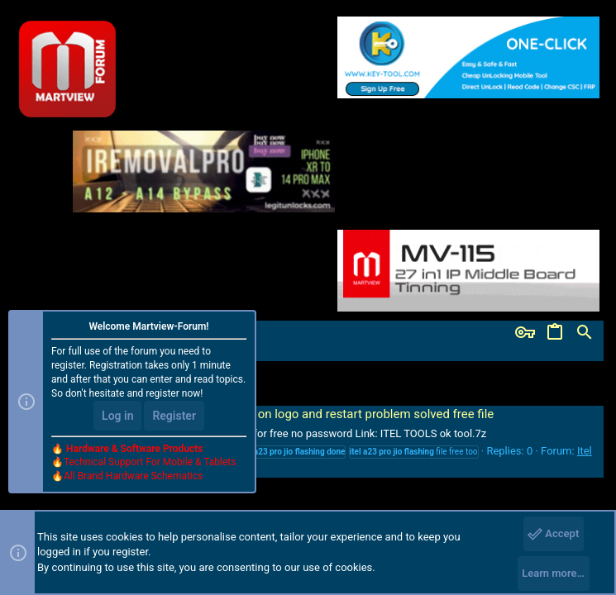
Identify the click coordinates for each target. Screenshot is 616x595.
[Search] (584, 333)
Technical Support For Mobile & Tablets (150, 462)
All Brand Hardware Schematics (133, 476)
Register (174, 415)
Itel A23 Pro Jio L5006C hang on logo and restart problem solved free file (278, 414)
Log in (117, 415)
